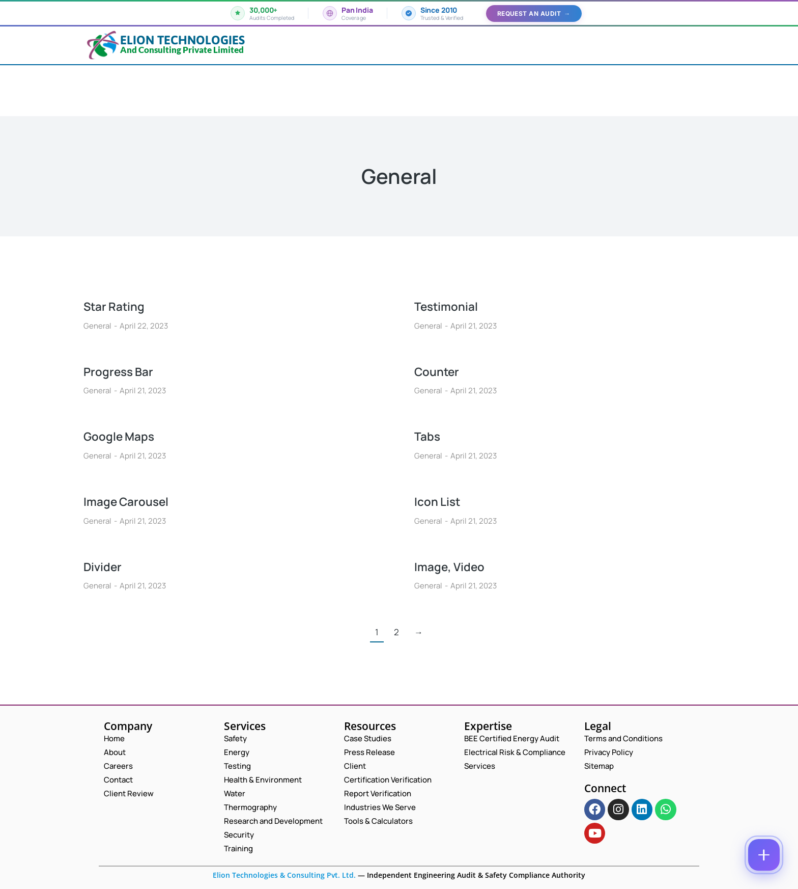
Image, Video (451, 566)
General (97, 325)
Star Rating (116, 306)
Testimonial (447, 306)
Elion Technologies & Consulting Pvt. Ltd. (284, 875)
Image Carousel (129, 501)
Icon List (439, 501)
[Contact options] (764, 855)
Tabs (428, 435)
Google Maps (121, 435)
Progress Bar (120, 371)
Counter (438, 371)
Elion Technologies (182, 40)
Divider (103, 566)
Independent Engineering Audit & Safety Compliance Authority (475, 875)
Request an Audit (534, 13)
